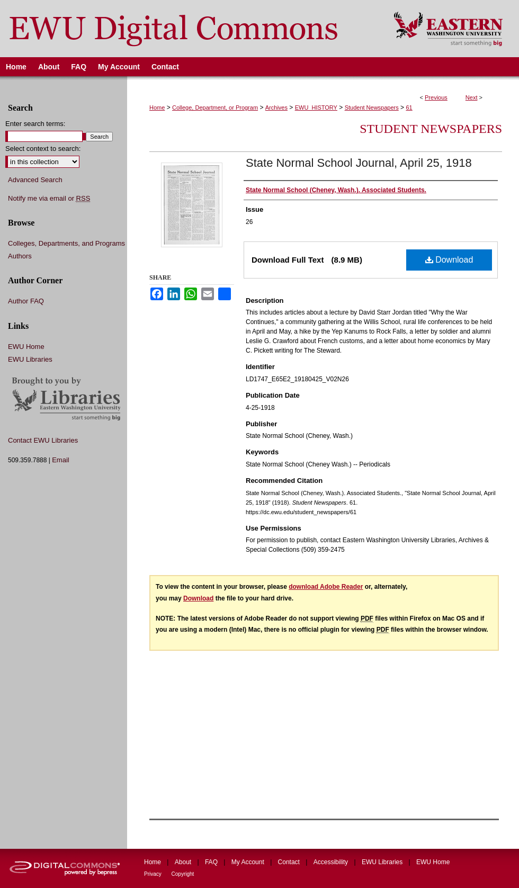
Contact (290, 862)
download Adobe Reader (326, 586)
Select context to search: (42, 149)
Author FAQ (26, 301)
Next (472, 97)
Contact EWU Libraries (43, 440)
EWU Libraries (30, 359)
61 (409, 107)
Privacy (153, 874)
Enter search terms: (35, 124)
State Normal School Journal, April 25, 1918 (359, 162)
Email (60, 460)
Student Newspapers (372, 107)
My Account (248, 862)
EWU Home (26, 347)
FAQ (212, 862)
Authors (20, 256)
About (184, 862)
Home (157, 107)
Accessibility (332, 862)
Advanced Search (35, 180)
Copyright (183, 874)
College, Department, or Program (215, 107)
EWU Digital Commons (190, 28)
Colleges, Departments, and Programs (66, 243)
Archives (276, 107)
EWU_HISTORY (316, 107)
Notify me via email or (49, 198)
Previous (436, 97)
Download (449, 259)
